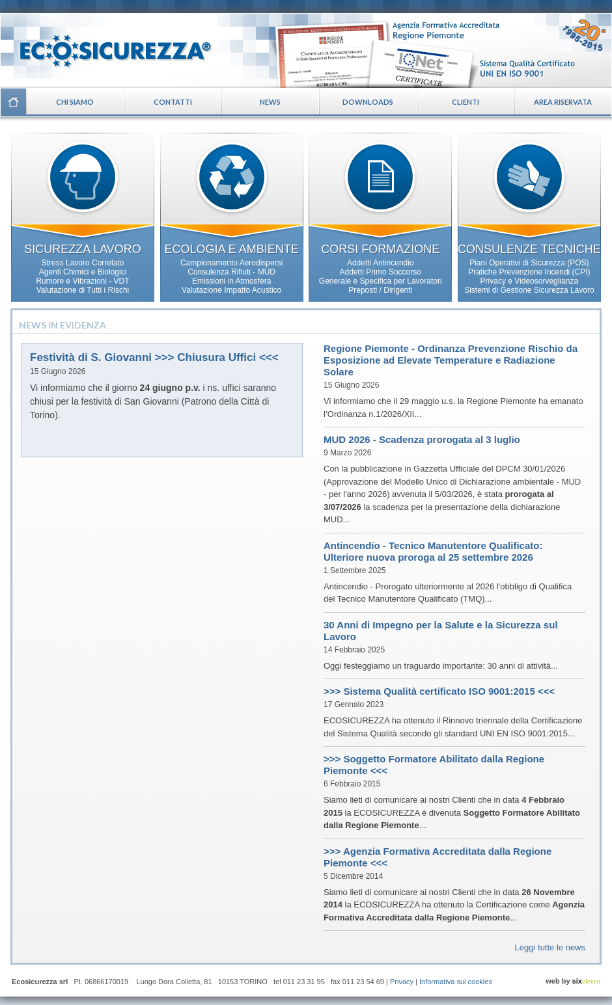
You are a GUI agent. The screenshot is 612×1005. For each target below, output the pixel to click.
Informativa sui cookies (455, 981)
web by (573, 981)
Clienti (465, 102)
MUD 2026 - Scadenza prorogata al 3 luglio (422, 439)
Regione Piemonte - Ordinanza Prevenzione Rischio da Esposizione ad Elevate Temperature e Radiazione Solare (450, 360)
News (270, 102)
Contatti (173, 102)
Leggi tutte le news (550, 947)
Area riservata (563, 102)
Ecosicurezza (107, 46)
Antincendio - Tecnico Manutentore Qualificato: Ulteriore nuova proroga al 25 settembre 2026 (433, 551)
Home (13, 102)
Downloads (367, 102)
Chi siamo (75, 102)
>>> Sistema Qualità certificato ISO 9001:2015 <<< (439, 691)
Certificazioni (440, 50)
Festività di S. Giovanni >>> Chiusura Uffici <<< (154, 357)
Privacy (401, 981)
